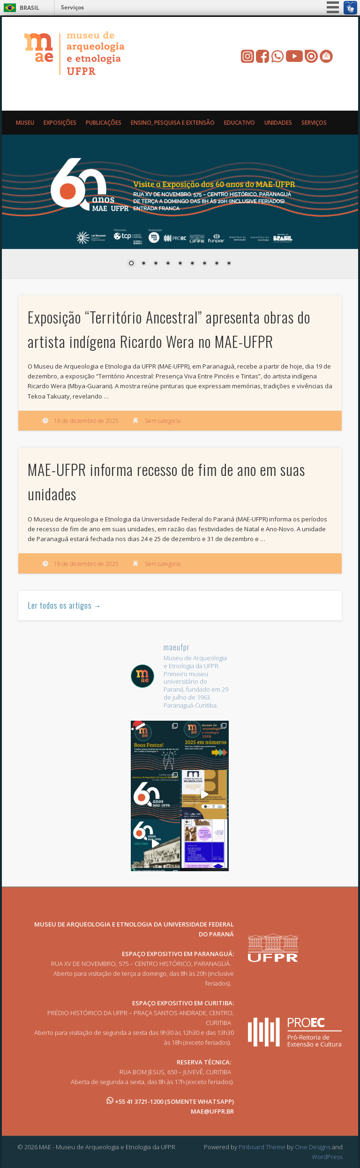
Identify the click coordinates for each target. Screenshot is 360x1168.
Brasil (29, 8)
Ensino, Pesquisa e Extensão (173, 123)
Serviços (72, 7)
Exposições (60, 123)
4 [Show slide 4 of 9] (168, 264)
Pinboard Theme (262, 1147)
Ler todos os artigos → (65, 605)
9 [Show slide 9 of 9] (229, 264)
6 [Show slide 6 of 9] (192, 264)
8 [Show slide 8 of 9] (216, 264)
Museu (25, 123)
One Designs (312, 1147)
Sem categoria (162, 421)
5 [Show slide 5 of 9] (180, 264)
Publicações (103, 123)
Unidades (278, 123)
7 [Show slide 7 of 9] (204, 264)
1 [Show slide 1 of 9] (131, 264)
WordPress (327, 1157)
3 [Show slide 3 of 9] (155, 264)
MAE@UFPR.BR (212, 1111)
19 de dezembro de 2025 (86, 421)
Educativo (239, 123)
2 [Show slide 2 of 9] (143, 264)
